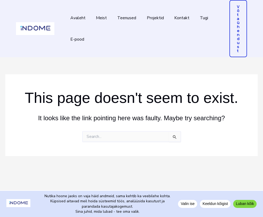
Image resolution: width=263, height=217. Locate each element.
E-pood (76, 39)
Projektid (148, 18)
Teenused (121, 18)
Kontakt (173, 18)
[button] (238, 28)
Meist (98, 18)
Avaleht (76, 18)
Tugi (193, 18)
